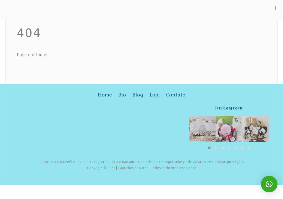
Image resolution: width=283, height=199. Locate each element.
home (105, 94)
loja (155, 94)
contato (175, 94)
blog (137, 94)
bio (122, 94)
